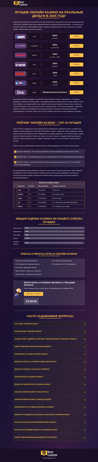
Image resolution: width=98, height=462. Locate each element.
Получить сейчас (33, 294)
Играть (76, 36)
